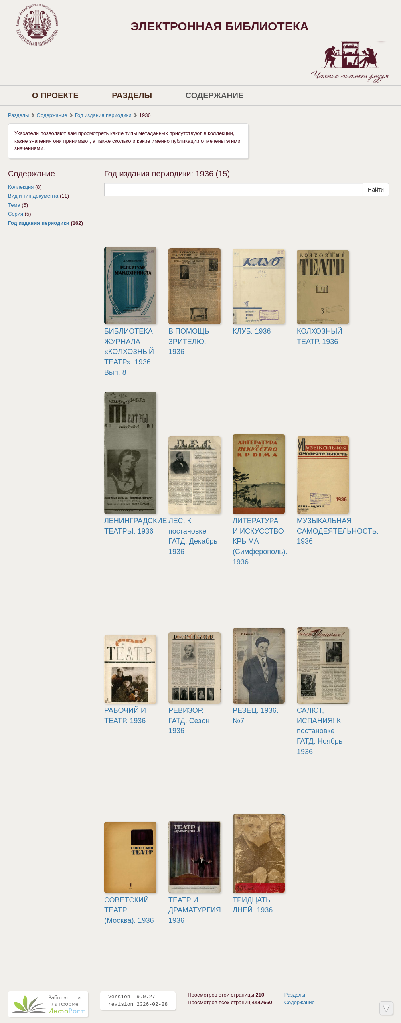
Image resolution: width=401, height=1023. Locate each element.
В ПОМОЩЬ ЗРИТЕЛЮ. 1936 (188, 341)
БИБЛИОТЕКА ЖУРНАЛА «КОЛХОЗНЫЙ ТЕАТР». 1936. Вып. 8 (129, 351)
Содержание (215, 95)
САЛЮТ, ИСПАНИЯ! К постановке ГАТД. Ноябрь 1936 (319, 731)
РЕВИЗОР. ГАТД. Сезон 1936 (188, 720)
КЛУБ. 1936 (252, 331)
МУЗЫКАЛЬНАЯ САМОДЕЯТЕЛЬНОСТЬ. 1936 (338, 531)
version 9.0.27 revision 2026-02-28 (138, 1000)
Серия (15, 214)
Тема (14, 205)
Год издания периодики (103, 115)
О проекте (55, 95)
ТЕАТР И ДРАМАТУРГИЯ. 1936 (195, 910)
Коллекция (21, 187)
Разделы (132, 95)
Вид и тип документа (33, 196)
